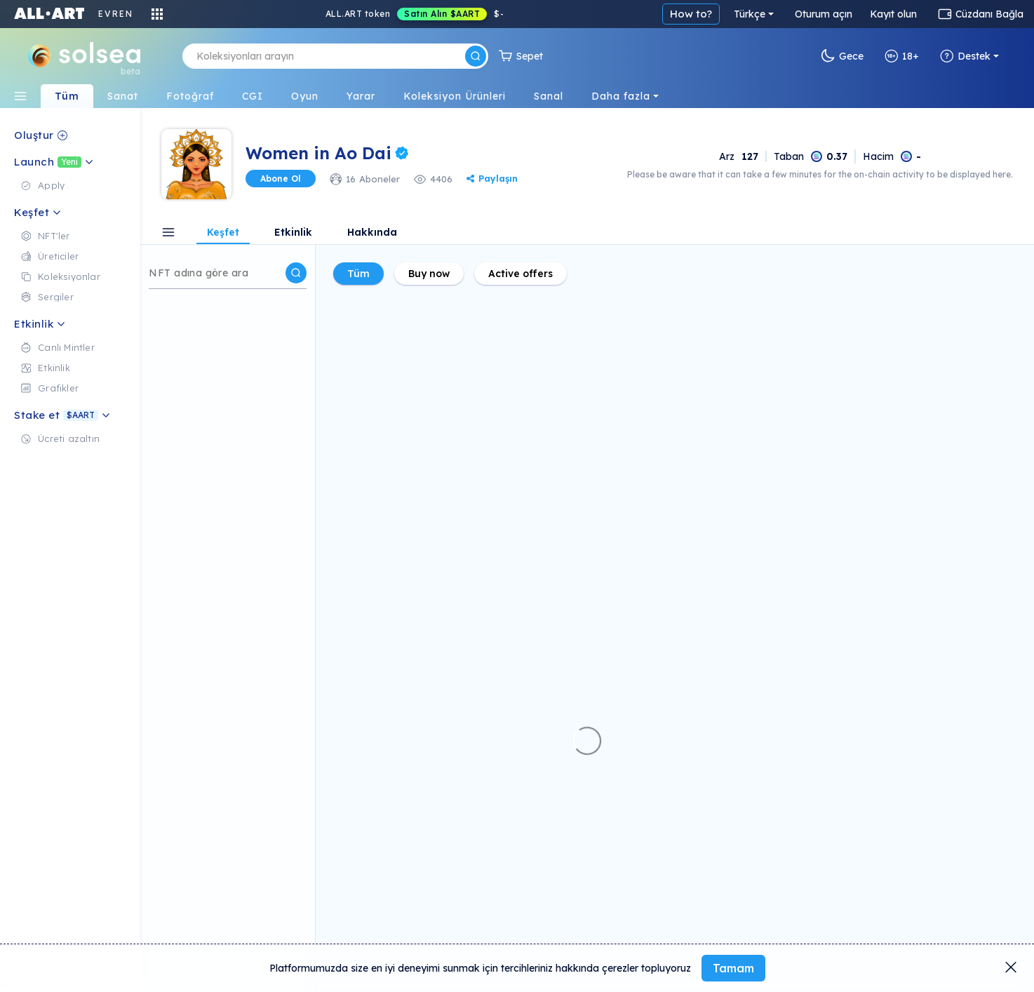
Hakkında (372, 233)
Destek (965, 56)
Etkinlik (293, 233)
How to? (691, 13)
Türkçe (749, 14)
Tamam (733, 968)
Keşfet (223, 233)
